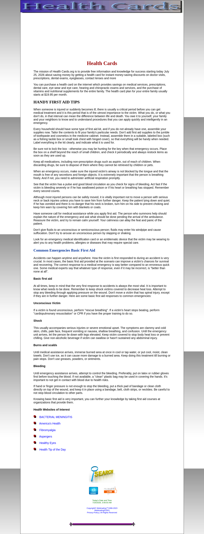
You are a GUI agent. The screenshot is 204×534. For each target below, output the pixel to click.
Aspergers (45, 436)
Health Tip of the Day (52, 449)
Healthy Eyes (47, 443)
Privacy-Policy (93, 512)
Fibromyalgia (47, 430)
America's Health (50, 423)
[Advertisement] (102, 36)
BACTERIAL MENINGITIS (55, 417)
